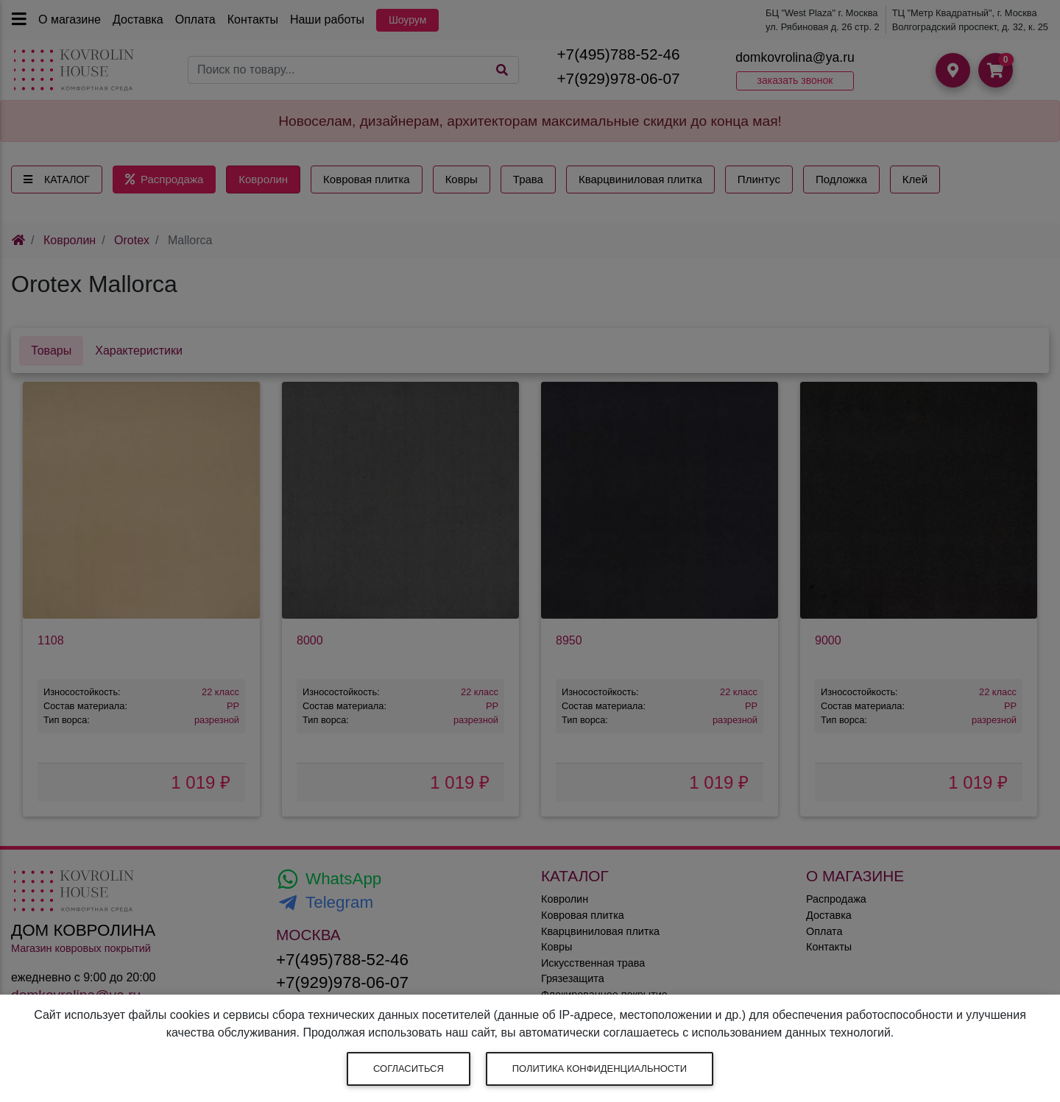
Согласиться (408, 1068)
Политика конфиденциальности (599, 1068)
